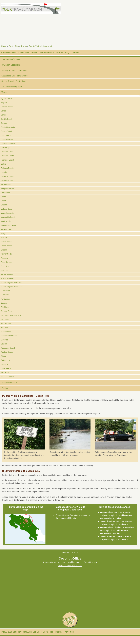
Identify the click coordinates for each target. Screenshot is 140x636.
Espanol (74, 552)
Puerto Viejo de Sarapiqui (40, 46)
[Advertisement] (105, 23)
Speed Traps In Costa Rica (13, 81)
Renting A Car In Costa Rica (13, 70)
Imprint (58, 632)
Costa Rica (14, 46)
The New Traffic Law (10, 59)
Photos (59, 53)
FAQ (67, 53)
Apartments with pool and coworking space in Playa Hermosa (70, 562)
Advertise (69, 632)
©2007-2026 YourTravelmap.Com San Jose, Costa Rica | (27, 632)
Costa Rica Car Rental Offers (14, 76)
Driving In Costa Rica (10, 65)
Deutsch (65, 552)
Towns (24, 46)
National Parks (47, 53)
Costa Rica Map (8, 53)
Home (3, 46)
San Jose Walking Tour (11, 87)
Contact (75, 53)
